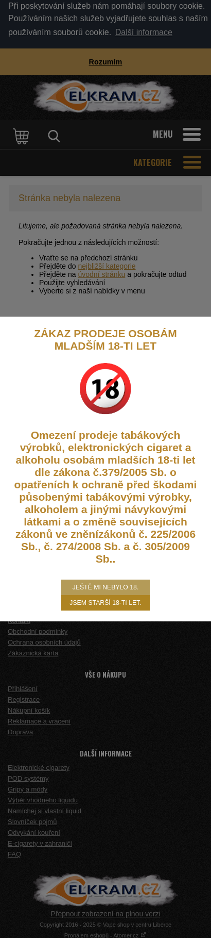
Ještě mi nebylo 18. (106, 587)
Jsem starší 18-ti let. (105, 602)
